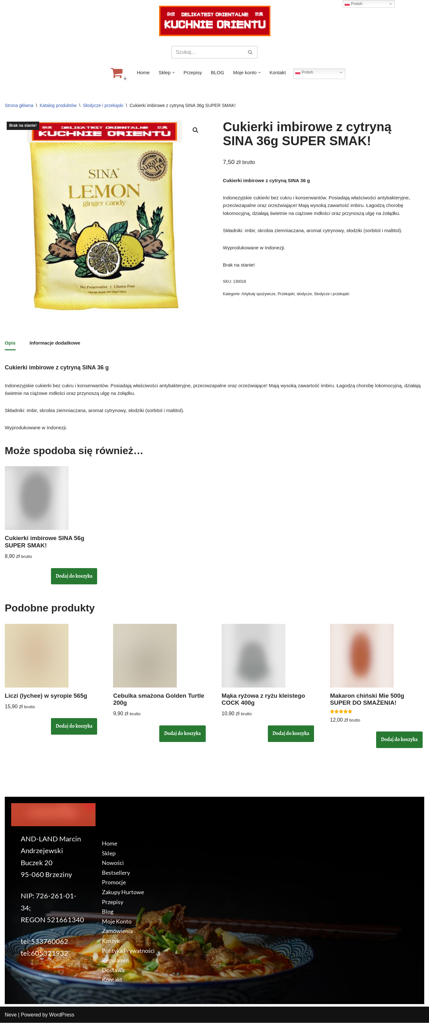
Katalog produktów (57, 105)
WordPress (61, 1026)
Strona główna (19, 105)
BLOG (218, 72)
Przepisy (192, 72)
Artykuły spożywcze (261, 303)
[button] (172, 72)
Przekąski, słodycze (299, 303)
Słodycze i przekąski (103, 105)
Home (140, 72)
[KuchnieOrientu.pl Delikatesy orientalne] (214, 21)
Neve (11, 1026)
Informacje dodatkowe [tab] (57, 344)
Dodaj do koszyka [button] (74, 584)
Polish (307, 72)
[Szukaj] (207, 52)
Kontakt (280, 72)
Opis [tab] (10, 344)
